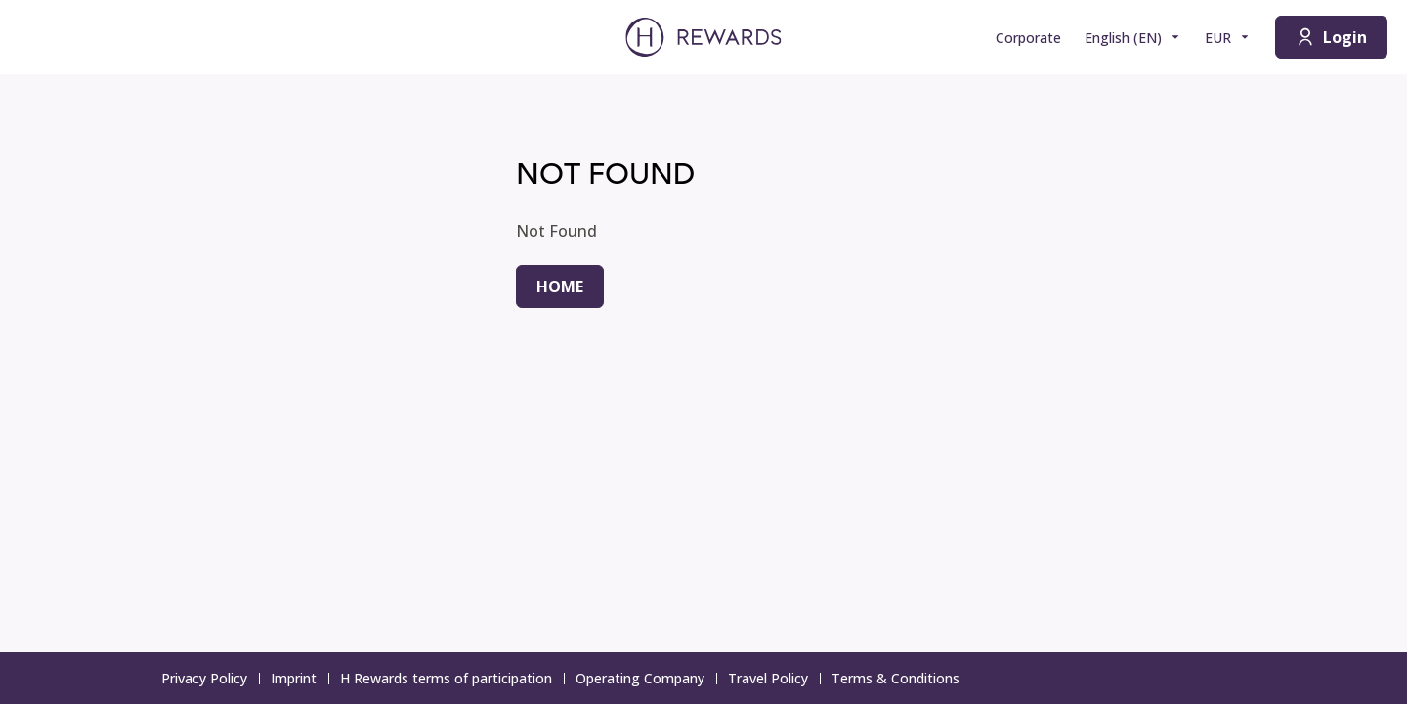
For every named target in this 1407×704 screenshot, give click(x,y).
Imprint (299, 678)
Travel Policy (774, 678)
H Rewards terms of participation (452, 678)
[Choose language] (1133, 38)
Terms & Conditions (901, 678)
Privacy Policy (210, 678)
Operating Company (646, 678)
